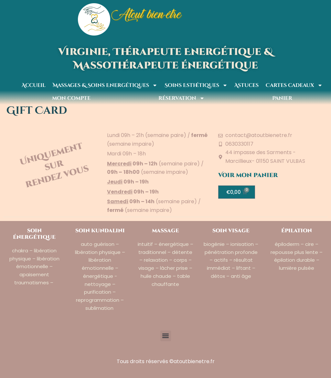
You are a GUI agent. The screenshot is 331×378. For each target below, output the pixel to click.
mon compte (70, 98)
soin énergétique (34, 234)
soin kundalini (100, 230)
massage (165, 230)
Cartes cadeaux (292, 85)
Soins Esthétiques (194, 85)
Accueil (32, 85)
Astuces (245, 85)
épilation (296, 230)
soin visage (231, 230)
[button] (165, 336)
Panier (280, 98)
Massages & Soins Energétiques (103, 85)
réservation (180, 98)
